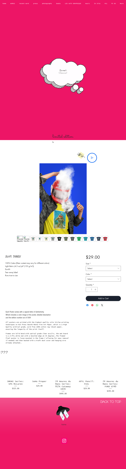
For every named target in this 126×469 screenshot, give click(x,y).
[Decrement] (87, 289)
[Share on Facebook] (87, 305)
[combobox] (103, 268)
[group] (63, 376)
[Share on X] (102, 305)
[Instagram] (64, 441)
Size (88, 263)
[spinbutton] (91, 289)
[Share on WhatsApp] (97, 305)
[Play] (92, 158)
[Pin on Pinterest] (92, 305)
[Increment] (95, 289)
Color (89, 274)
